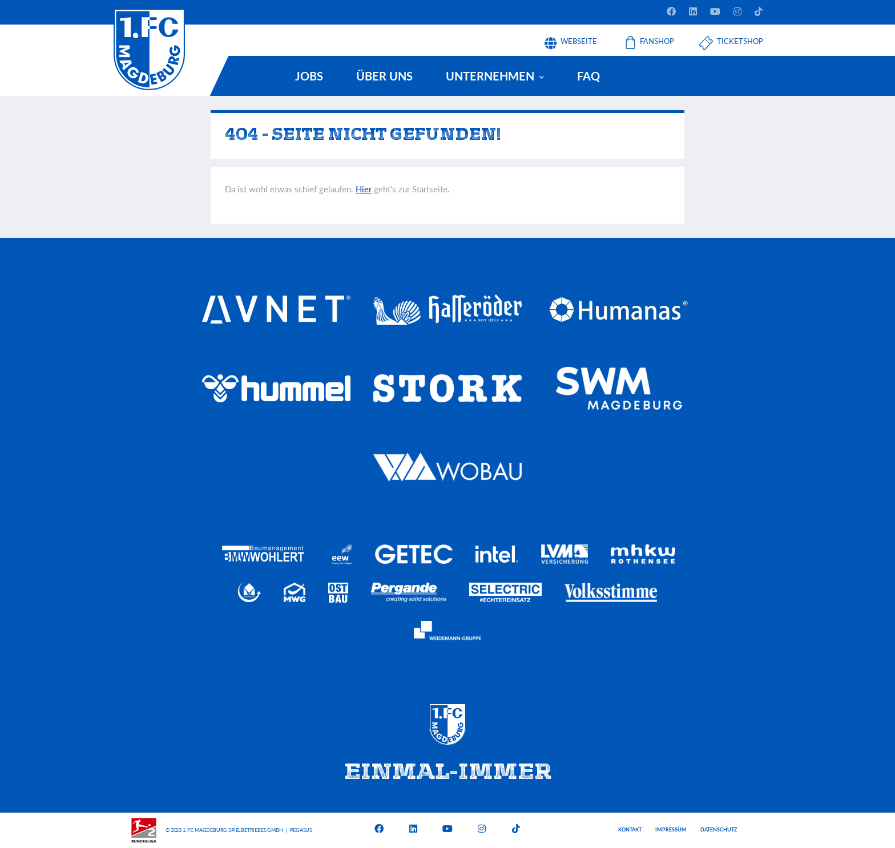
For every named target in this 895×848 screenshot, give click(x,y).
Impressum (671, 829)
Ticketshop (740, 37)
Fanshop (657, 37)
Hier (364, 189)
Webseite (579, 37)
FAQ (588, 76)
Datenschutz (718, 829)
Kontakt (630, 829)
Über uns (384, 76)
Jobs (309, 76)
